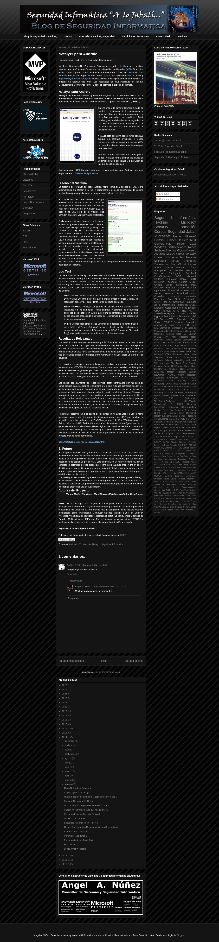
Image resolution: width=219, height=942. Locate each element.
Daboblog (159, 334)
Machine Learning (174, 476)
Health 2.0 (187, 465)
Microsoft (162, 236)
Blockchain (159, 445)
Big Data (176, 363)
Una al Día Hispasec (33, 202)
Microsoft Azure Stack (165, 479)
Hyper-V (158, 316)
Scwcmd (158, 501)
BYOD (166, 442)
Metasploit (174, 424)
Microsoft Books (187, 337)
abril (67, 775)
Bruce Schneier (170, 445)
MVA (178, 276)
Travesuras (161, 264)
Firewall (181, 416)
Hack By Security (186, 334)
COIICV (172, 451)
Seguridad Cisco (186, 319)
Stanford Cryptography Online (78, 801)
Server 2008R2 (163, 322)
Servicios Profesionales (135, 36)
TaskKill (163, 510)
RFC (163, 498)
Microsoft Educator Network (169, 287)
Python (157, 498)
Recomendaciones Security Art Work (82, 814)
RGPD (172, 498)
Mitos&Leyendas (170, 482)
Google (183, 282)
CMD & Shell (163, 36)
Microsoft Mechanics (187, 479)
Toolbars (170, 510)
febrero (68, 784)
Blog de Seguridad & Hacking (40, 36)
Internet (171, 250)
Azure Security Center (182, 381)
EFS (172, 462)
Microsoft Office (162, 354)
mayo (68, 771)
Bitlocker (182, 442)
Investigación (180, 422)
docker (157, 512)
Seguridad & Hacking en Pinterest (172, 157)
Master (170, 372)
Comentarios (164, 199)
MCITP (192, 310)
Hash (180, 465)
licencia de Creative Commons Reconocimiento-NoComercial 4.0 (34, 329)
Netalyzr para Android (74, 818)
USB (177, 433)
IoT (179, 470)
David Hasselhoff (187, 413)
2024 (65, 693)
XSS (156, 436)
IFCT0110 (180, 419)
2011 (65, 864)
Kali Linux (191, 422)
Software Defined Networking (169, 360)
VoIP (188, 360)
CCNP (181, 445)
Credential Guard (187, 384)
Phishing (174, 493)
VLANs (183, 433)
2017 (65, 724)
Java (189, 470)
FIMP (172, 351)
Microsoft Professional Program (180, 392)
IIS (187, 419)
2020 (65, 711)
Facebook (191, 273)
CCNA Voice (172, 384)
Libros (168, 284)
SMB (194, 498)
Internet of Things (161, 470)
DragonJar (159, 345)
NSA (182, 395)
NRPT (187, 482)
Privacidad (182, 293)
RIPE (25, 242)
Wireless (192, 433)
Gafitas (70, 565)
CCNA (181, 313)
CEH (186, 445)
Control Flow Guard (163, 456)
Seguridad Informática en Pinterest (81, 822)
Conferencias (162, 243)
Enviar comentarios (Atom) (108, 672)
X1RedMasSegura (164, 313)
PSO (176, 490)
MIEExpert (191, 351)
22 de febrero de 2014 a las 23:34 (109, 586)
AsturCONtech (160, 439)
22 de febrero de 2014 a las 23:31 (92, 565)
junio (67, 767)
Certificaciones (177, 247)
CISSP (180, 404)
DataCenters (185, 456)
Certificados (190, 299)
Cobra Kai (158, 453)
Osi (156, 398)
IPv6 (184, 467)
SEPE (188, 498)
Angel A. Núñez (83, 586)
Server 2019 (160, 433)
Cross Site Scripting (173, 410)
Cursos (160, 231)
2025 (65, 689)
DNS (194, 331)
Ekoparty (164, 351)
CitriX (194, 451)
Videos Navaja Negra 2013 (77, 831)
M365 (157, 424)
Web (194, 360)
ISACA (193, 419)
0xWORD (28, 207)
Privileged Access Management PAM (172, 496)
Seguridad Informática (112, 544)
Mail (174, 337)
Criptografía (175, 273)
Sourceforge (29, 247)
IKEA (179, 467)
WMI (182, 510)
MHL (187, 473)
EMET (178, 462)
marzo (68, 780)
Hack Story (190, 366)
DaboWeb (28, 185)
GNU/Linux (176, 366)
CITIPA (165, 451)
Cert (182, 451)
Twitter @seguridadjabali (167, 140)
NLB (181, 482)
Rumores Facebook (165, 282)
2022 (65, 702)
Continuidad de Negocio (174, 453)
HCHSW (158, 319)
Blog (173, 264)
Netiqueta (166, 484)
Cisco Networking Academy (77, 788)
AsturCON (192, 436)
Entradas (162, 193)
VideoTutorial (190, 401)
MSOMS (158, 476)
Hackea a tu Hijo (174, 310)
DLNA (176, 456)
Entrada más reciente (71, 660)
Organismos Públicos (163, 490)
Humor (177, 236)
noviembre (70, 745)
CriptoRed (159, 296)
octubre (69, 749)
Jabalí (183, 470)
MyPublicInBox (161, 427)
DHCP (157, 386)
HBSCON (166, 465)
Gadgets (186, 462)
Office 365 (191, 484)
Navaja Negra (176, 375)
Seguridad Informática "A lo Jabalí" (34, 321)
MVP (166, 337)
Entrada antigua (134, 660)
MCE (193, 284)
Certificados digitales (180, 331)
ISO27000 (159, 372)
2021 (65, 706)
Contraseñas (191, 453)
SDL (184, 498)
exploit (177, 436)
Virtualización (160, 404)
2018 (65, 719)
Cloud (182, 264)
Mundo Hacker (161, 395)
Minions (157, 482)
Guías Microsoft (188, 345)
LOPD (185, 325)
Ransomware (190, 357)
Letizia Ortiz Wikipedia (75, 849)
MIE (156, 327)
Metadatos (174, 389)
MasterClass (191, 476)
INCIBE (27, 230)
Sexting (163, 504)
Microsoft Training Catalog (167, 340)
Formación (187, 227)
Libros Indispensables (169, 257)
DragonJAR (29, 213)
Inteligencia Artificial (163, 422)
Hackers (182, 36)
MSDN (193, 473)
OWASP (181, 484)
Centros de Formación (170, 328)
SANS (178, 498)
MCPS (157, 302)
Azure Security (163, 293)
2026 (65, 685)
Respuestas (76, 580)
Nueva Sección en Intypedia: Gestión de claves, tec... (90, 796)
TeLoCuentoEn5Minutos (165, 401)
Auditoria (164, 363)
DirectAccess (170, 459)
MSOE (164, 424)
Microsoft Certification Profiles (170, 307)
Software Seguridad (185, 322)
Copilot (157, 410)
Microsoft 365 (161, 348)
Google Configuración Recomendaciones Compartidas (91, 827)
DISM (157, 413)
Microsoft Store (181, 354)
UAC (177, 510)
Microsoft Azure (186, 250)
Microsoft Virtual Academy (175, 260)
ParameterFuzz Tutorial (75, 835)
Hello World (69, 844)
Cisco (170, 290)
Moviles (87, 544)
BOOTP (157, 442)
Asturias (159, 254)
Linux (193, 325)
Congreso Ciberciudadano (182, 407)
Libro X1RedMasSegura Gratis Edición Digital (86, 805)
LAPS (164, 473)
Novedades (190, 395)
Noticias (191, 257)
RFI (167, 498)
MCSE (193, 282)
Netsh (173, 484)
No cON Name (177, 427)
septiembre (70, 754)
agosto (68, 758)
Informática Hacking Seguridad (96, 36)
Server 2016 (186, 243)
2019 (65, 715)
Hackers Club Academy (182, 369)
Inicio (104, 660)
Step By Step (168, 507)
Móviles (174, 395)
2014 (65, 737)
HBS (193, 316)
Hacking (161, 222)
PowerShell (174, 299)
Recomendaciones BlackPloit (78, 840)
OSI (25, 236)
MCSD (192, 305)
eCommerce (166, 436)
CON (178, 451)
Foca (166, 366)
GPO (157, 310)
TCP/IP (184, 378)
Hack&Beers (167, 386)
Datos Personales (180, 316)
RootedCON (190, 430)
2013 (65, 855)
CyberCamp (190, 410)
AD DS (166, 343)
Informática (182, 284)
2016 (65, 728)
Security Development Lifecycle (176, 501)
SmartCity (183, 504)
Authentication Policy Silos (182, 439)
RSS (171, 398)
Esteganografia (169, 416)
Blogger (192, 307)
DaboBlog (28, 179)
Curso (180, 254)
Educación (182, 305)
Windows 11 (190, 510)
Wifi (156, 363)
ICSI (80, 544)
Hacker (192, 313)
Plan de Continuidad (187, 493)
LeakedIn (172, 473)
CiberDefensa (189, 343)
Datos (167, 316)
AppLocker (159, 381)
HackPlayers (29, 191)
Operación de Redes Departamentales (175, 487)
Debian (157, 416)
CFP (190, 445)
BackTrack (176, 343)
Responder (72, 574)
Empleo (158, 366)
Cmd (193, 293)
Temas (68, 36)
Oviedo (158, 284)
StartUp (157, 507)
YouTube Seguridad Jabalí (168, 146)
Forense (170, 334)
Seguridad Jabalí (182, 231)
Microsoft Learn (188, 424)
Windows (160, 247)
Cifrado (192, 267)
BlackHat (192, 442)
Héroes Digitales (182, 386)
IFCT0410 (172, 467)
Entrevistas (175, 325)
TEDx (193, 378)
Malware (191, 254)
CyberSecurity (189, 363)
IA (174, 419)
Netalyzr (96, 544)
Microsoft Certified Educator (175, 277)
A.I (172, 404)
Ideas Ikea (191, 467)
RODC (180, 430)
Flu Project (28, 196)
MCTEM (180, 473)
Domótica (182, 459)
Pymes (192, 264)
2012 (65, 859)
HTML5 (174, 465)
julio (67, 762)
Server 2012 (188, 279)
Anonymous (160, 325)
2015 (65, 732)
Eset (167, 345)
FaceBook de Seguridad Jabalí (170, 151)
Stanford (192, 504)
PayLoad (165, 493)
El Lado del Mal (31, 174)
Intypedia (173, 470)
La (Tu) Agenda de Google (77, 792)
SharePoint (173, 504)
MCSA (170, 254)
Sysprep (178, 507)
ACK (184, 436)
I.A (170, 419)
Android (73, 544)
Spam (170, 433)
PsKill (194, 496)
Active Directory (163, 267)
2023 (65, 698)
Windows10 (179, 290)
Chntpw (188, 451)
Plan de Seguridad (173, 302)
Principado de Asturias (168, 270)
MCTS (169, 319)
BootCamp (159, 384)
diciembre (70, 741)
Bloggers (181, 267)
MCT (193, 240)
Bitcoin (174, 442)
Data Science (169, 413)
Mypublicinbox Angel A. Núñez (170, 174)
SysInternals (190, 398)
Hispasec (180, 351)
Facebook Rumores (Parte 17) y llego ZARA (85, 809)
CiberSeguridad (162, 276)
